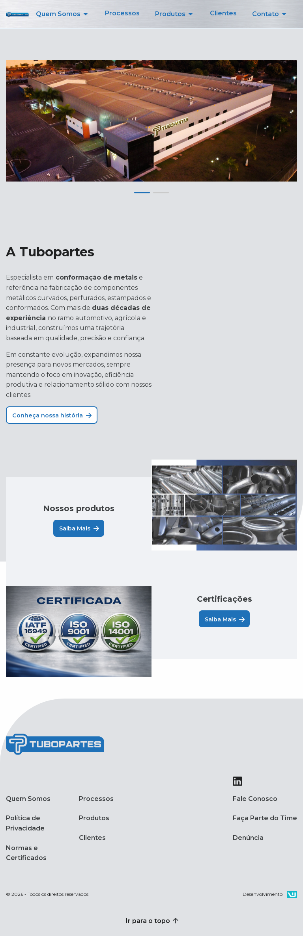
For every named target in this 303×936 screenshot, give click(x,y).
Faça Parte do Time (265, 818)
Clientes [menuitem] (223, 13)
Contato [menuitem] (265, 14)
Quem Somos (28, 799)
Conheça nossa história (52, 415)
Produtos (94, 818)
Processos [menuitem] (122, 13)
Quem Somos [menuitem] (58, 14)
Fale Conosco (255, 799)
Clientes (92, 837)
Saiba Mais (79, 528)
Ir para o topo (151, 921)
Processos (96, 799)
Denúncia (248, 837)
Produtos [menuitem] (170, 14)
